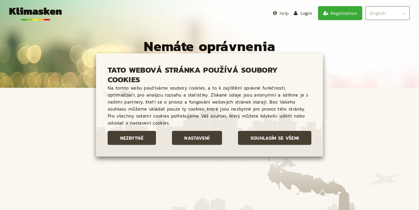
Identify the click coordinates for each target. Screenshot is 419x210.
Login (306, 13)
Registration (344, 13)
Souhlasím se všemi (275, 137)
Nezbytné (132, 137)
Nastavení (197, 137)
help (284, 13)
